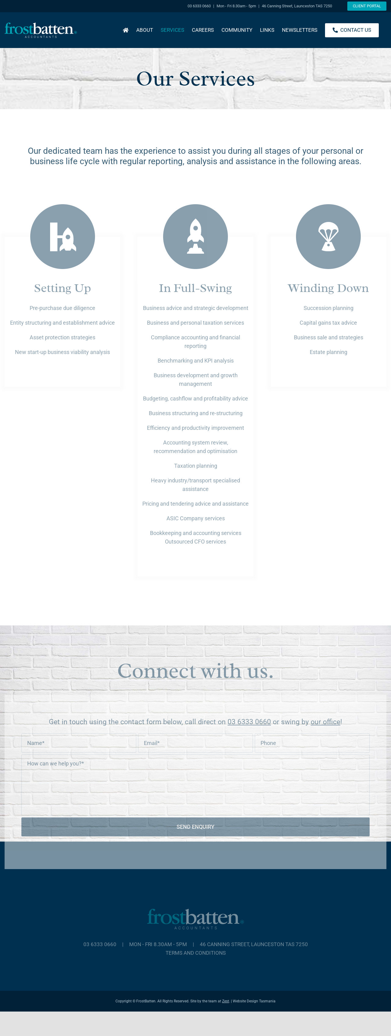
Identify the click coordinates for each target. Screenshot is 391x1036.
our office (325, 722)
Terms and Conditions (196, 953)
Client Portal (367, 6)
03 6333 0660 (249, 722)
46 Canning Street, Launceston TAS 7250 (254, 944)
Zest (225, 1001)
